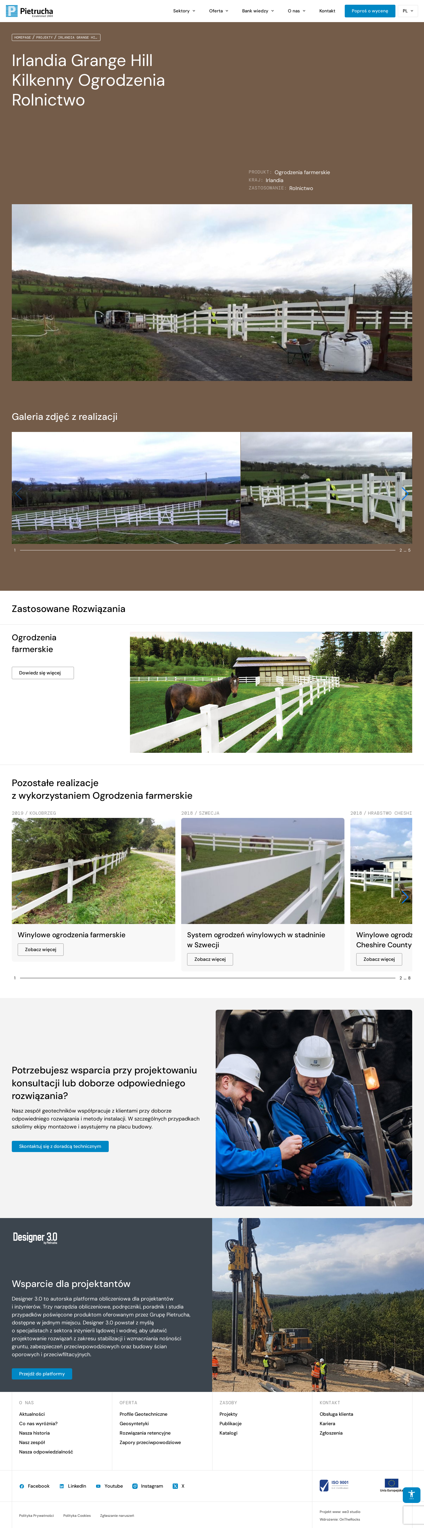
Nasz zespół (32, 1442)
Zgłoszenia (331, 1433)
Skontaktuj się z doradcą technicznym (60, 1146)
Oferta (216, 11)
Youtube (109, 1486)
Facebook (34, 1486)
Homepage (22, 37)
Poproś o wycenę (370, 11)
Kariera (327, 1423)
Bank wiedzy (255, 11)
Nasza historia (34, 1433)
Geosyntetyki (134, 1423)
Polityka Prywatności (36, 1515)
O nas (294, 11)
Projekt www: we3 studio (340, 1511)
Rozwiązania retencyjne (145, 1433)
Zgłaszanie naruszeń (117, 1515)
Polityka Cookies (77, 1515)
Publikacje (231, 1423)
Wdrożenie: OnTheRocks (340, 1519)
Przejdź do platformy (42, 1374)
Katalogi (228, 1433)
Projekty (44, 37)
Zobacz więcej (40, 949)
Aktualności (32, 1414)
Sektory (181, 11)
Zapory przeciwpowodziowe (150, 1442)
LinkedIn (72, 1486)
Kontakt (327, 11)
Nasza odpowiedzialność (46, 1452)
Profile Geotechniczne (143, 1414)
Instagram (147, 1486)
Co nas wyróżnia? (38, 1423)
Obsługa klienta (336, 1414)
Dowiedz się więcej (40, 673)
